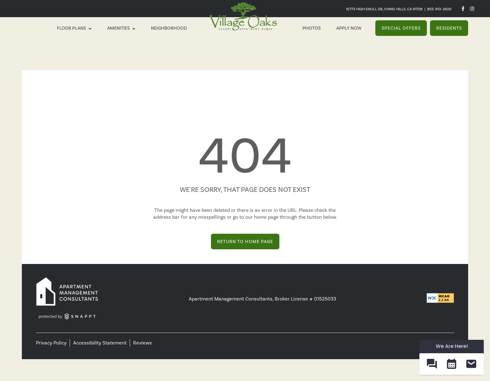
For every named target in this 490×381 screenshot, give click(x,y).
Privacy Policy (51, 343)
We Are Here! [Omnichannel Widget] (452, 346)
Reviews (142, 343)
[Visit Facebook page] (463, 8)
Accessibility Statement (100, 343)
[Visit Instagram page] (471, 8)
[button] (401, 28)
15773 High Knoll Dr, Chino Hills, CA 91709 (384, 9)
